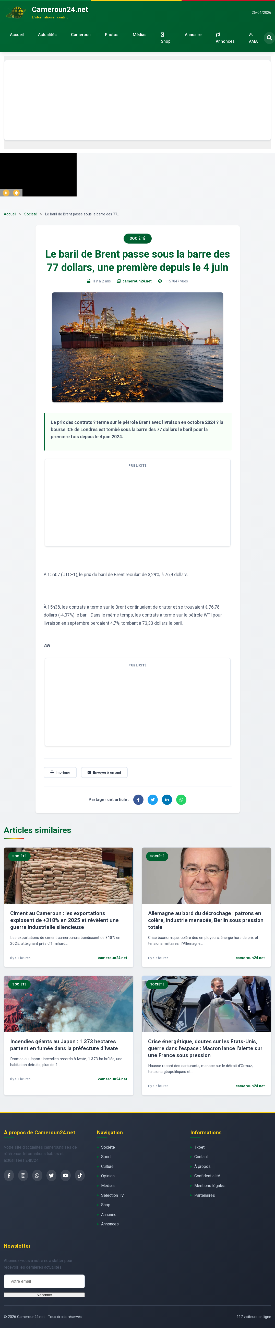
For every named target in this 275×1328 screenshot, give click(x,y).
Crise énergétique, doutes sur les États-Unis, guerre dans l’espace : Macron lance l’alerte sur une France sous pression (205, 1048)
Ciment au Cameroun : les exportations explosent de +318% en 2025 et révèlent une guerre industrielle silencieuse (64, 920)
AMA (253, 38)
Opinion (108, 1175)
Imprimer (60, 772)
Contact (201, 1156)
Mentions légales (209, 1185)
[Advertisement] (137, 100)
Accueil (17, 34)
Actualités (47, 34)
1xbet (199, 1147)
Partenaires (204, 1195)
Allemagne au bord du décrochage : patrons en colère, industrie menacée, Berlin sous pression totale (206, 920)
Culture (107, 1166)
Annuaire (193, 34)
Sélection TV (112, 1195)
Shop (166, 38)
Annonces (225, 38)
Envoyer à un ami (104, 772)
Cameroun (81, 34)
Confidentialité (207, 1175)
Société (30, 214)
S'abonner (44, 1295)
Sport (106, 1156)
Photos (111, 34)
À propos (202, 1166)
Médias (140, 34)
